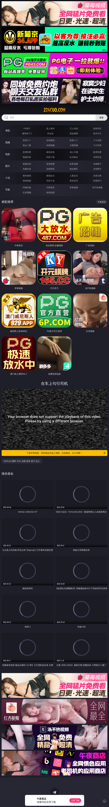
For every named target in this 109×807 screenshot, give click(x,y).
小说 (7, 177)
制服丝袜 (27, 157)
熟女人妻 (27, 145)
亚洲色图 (50, 163)
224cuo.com (54, 110)
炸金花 (50, 133)
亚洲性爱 (27, 152)
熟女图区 (74, 168)
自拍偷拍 (50, 140)
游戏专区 (97, 128)
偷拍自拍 (50, 152)
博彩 (7, 130)
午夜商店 (50, 187)
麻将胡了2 (27, 133)
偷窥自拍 (27, 163)
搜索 (101, 117)
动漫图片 (97, 163)
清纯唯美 (50, 168)
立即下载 (75, 800)
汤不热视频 (97, 187)
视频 (7, 142)
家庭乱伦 (50, 175)
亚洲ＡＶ (27, 140)
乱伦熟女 (74, 157)
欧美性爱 (97, 152)
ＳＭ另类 (97, 145)
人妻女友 (74, 175)
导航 (7, 189)
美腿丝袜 (27, 168)
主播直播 (74, 145)
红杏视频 (27, 192)
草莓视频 (74, 187)
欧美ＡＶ (74, 140)
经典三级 (50, 157)
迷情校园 (27, 180)
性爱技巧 (97, 180)
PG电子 (27, 128)
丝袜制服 (50, 145)
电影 (7, 154)
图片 (7, 166)
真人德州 (50, 128)
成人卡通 (74, 152)
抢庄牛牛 (97, 133)
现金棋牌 (74, 133)
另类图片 (97, 168)
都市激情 (27, 175)
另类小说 (50, 180)
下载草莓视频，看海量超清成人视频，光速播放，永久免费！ (66, 453)
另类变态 (97, 157)
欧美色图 (74, 163)
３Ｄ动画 (97, 140)
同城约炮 (27, 187)
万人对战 (74, 128)
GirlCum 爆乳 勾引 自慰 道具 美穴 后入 (22, 461)
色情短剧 (50, 192)
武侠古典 (97, 175)
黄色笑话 (74, 180)
